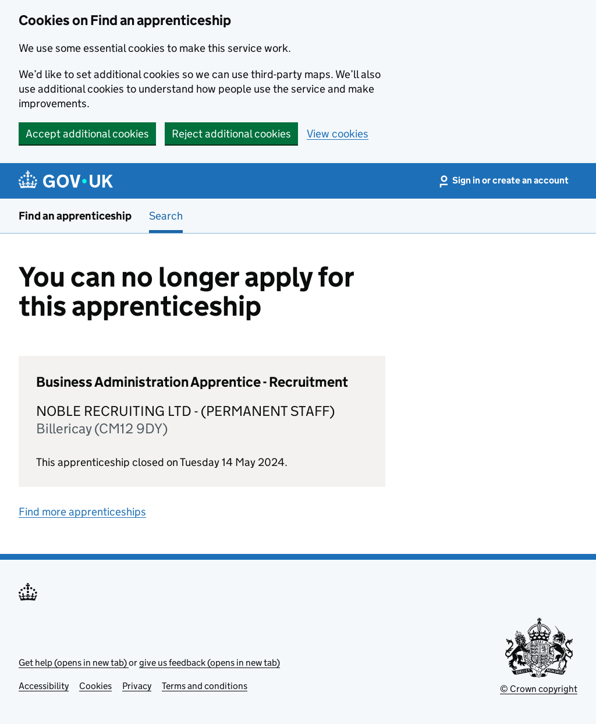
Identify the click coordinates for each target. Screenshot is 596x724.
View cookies (337, 133)
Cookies (95, 685)
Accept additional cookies (87, 133)
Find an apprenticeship (75, 216)
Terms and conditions (204, 685)
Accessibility (44, 685)
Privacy (136, 685)
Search (166, 216)
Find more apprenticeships (82, 511)
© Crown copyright (538, 688)
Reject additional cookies (231, 133)
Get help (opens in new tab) (74, 662)
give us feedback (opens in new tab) (209, 662)
